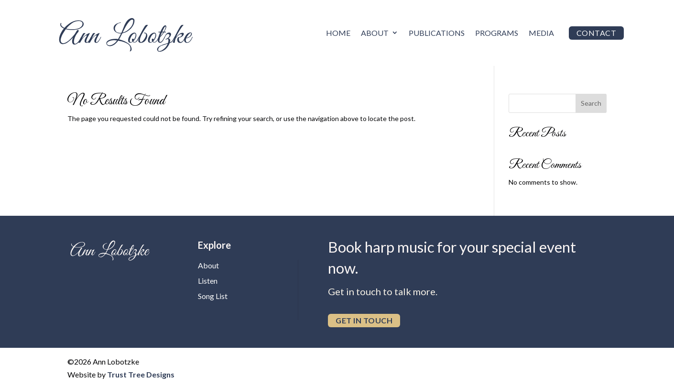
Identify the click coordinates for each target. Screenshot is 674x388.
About (375, 32)
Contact (596, 32)
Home (338, 32)
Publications (437, 32)
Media (541, 32)
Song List (213, 295)
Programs (496, 32)
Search (591, 103)
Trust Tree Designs (140, 374)
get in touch (364, 320)
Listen (207, 280)
